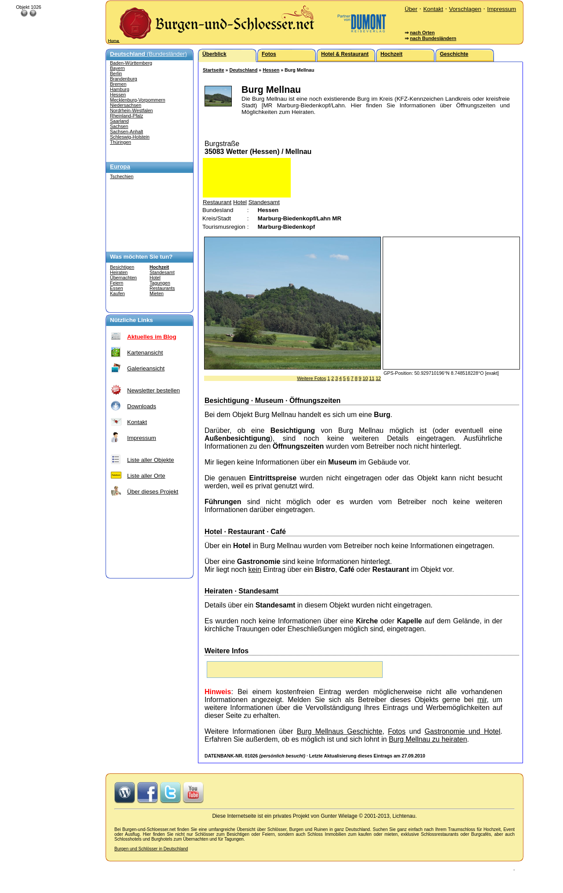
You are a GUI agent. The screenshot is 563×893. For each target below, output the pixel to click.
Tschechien (121, 176)
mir (481, 699)
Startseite (213, 70)
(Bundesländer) (148, 54)
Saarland (119, 121)
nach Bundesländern (433, 38)
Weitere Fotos (311, 378)
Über (411, 9)
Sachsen (119, 126)
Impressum (501, 9)
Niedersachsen (125, 105)
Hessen (118, 94)
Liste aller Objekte (150, 460)
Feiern (116, 282)
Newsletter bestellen (153, 390)
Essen (116, 288)
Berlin (116, 73)
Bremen (118, 84)
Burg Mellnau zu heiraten (428, 739)
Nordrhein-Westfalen (131, 110)
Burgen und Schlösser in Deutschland (151, 848)
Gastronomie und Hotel (462, 731)
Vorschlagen (465, 9)
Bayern (117, 68)
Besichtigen (122, 267)
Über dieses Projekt (152, 491)
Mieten (157, 293)
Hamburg (119, 89)
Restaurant (217, 202)
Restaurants (162, 288)
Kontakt (433, 9)
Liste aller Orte (146, 475)
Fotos (397, 731)
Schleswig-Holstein (130, 136)
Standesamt (162, 272)
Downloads (141, 406)
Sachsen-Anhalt (126, 131)
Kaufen (117, 293)
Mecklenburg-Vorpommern (137, 99)
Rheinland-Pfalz (126, 115)
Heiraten (119, 272)
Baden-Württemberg (131, 63)
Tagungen (160, 282)
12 (378, 378)
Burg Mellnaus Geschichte (340, 731)
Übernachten (123, 277)
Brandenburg (123, 78)
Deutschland (243, 70)
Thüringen (120, 142)
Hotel (155, 277)
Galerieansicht (146, 368)
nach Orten (422, 32)
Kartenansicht (145, 352)
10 (365, 378)
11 (371, 378)
